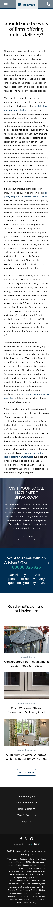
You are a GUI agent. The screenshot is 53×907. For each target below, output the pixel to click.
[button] (26, 537)
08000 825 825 (26, 567)
